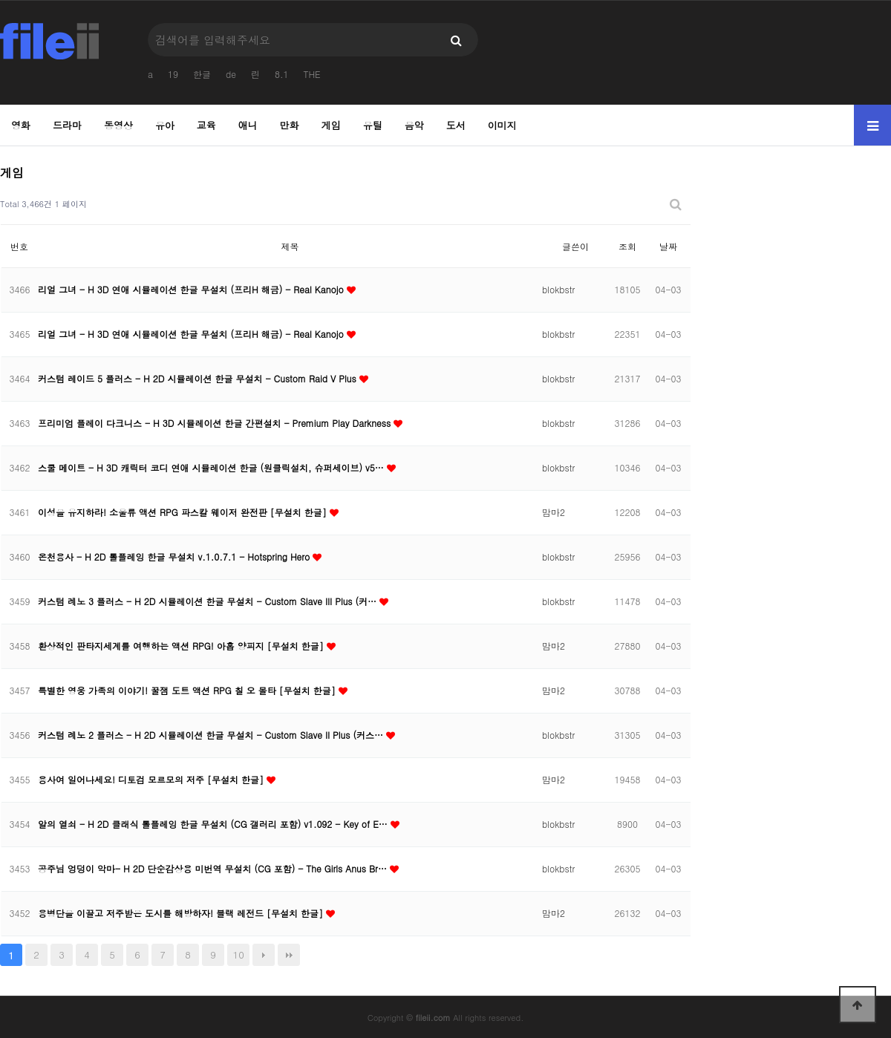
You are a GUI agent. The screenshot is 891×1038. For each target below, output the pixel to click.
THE (311, 74)
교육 (206, 125)
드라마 (67, 125)
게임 (331, 125)
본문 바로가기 (0, 0)
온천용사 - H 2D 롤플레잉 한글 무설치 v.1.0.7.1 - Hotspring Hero (175, 556)
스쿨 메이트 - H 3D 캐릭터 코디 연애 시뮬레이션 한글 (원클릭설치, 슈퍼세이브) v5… (212, 467)
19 (173, 74)
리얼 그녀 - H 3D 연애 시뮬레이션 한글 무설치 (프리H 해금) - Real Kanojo (192, 289)
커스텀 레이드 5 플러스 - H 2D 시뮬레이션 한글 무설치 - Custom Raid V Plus (198, 378)
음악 (414, 125)
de (231, 74)
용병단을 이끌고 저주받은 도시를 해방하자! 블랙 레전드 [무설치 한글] (182, 913)
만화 (289, 125)
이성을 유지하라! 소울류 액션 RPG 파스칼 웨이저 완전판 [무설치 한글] (184, 512)
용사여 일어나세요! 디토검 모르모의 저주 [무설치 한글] (152, 779)
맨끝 (289, 955)
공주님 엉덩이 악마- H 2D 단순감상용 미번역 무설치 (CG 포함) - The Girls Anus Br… (214, 868)
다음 (263, 955)
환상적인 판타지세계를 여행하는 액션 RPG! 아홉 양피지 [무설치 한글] (182, 645)
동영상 (118, 125)
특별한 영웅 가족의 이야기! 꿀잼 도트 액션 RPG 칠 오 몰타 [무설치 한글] (188, 690)
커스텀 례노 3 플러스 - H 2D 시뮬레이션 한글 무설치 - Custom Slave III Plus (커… (208, 601)
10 (238, 954)
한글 (202, 74)
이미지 (502, 125)
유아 (164, 125)
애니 (248, 125)
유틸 (372, 125)
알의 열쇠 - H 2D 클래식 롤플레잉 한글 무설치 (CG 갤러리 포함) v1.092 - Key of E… (214, 823)
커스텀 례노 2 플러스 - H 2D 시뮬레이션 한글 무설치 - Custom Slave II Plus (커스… (212, 734)
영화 (20, 125)
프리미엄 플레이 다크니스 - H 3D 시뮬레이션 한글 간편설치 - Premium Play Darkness (216, 423)
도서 (456, 125)
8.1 (282, 74)
